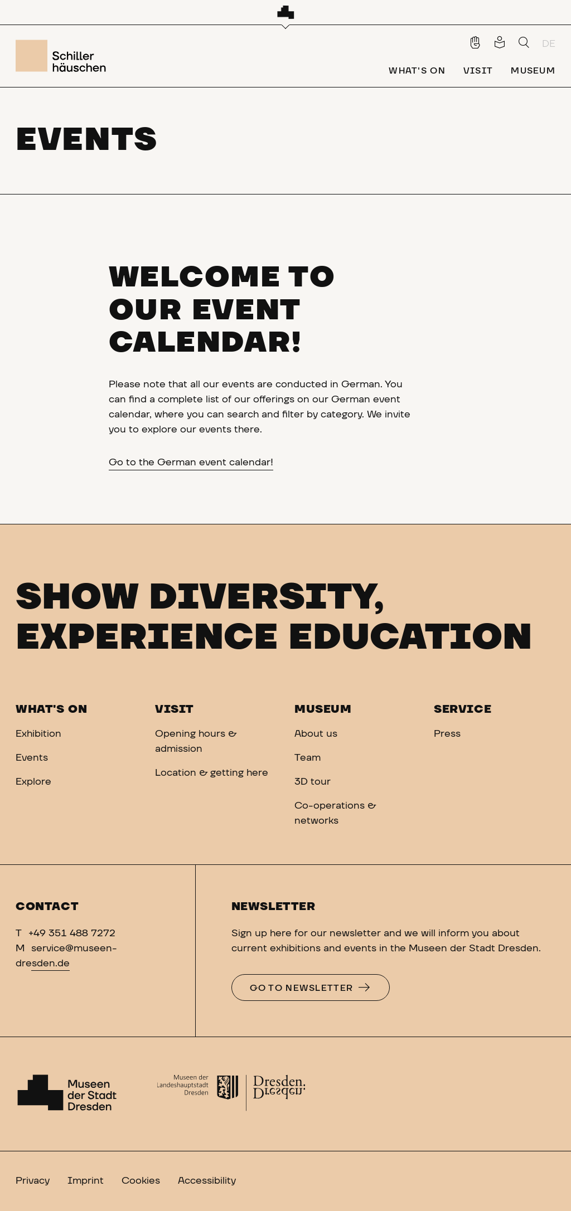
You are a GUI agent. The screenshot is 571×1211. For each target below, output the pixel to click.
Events (32, 758)
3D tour (312, 782)
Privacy (33, 1181)
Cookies (141, 1181)
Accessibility (207, 1181)
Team (307, 758)
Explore (33, 782)
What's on (51, 709)
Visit (174, 709)
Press (447, 734)
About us (315, 734)
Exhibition (38, 734)
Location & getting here (211, 773)
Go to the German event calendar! (191, 463)
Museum (323, 709)
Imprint (85, 1181)
